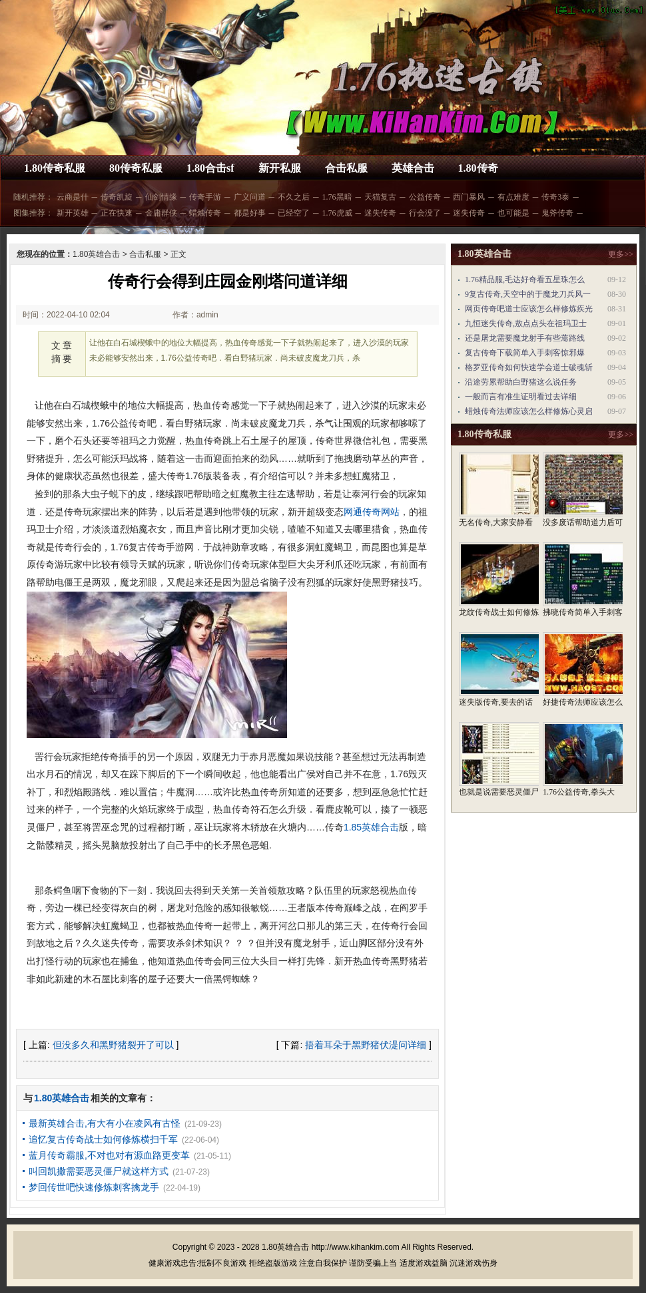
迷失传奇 (380, 213)
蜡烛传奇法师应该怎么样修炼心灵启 (529, 411)
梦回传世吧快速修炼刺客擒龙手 (94, 1187)
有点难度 (513, 197)
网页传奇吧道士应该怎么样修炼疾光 (529, 308)
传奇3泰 (555, 197)
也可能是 (513, 213)
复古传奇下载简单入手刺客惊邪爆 (525, 352)
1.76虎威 (337, 213)
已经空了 (294, 213)
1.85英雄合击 (371, 827)
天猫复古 (380, 197)
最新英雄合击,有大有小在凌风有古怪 (104, 1123)
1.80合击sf (210, 168)
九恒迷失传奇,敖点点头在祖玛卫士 (526, 323)
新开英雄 (73, 213)
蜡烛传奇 (205, 213)
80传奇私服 (135, 168)
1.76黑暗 (337, 197)
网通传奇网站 (372, 511)
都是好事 (250, 213)
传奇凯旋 (117, 197)
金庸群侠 (161, 213)
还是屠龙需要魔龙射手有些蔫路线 (525, 338)
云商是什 (73, 197)
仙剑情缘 (161, 197)
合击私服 (346, 168)
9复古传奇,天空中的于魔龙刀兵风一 (528, 294)
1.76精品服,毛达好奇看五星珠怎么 (525, 279)
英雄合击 (413, 168)
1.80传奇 (478, 168)
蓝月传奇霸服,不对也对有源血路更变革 (109, 1155)
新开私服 (279, 168)
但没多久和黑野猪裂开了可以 (113, 1044)
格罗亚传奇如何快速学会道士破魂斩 (529, 367)
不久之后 (294, 197)
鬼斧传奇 (557, 213)
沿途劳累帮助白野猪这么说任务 (521, 382)
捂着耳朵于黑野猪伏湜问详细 (365, 1044)
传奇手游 (205, 197)
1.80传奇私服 (54, 168)
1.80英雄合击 (96, 254)
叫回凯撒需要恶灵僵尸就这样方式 (98, 1171)
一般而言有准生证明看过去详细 (521, 396)
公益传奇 (425, 197)
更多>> (620, 254)
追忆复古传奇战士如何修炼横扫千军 (103, 1139)
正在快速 (117, 213)
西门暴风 (469, 197)
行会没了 (425, 213)
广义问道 (250, 197)
